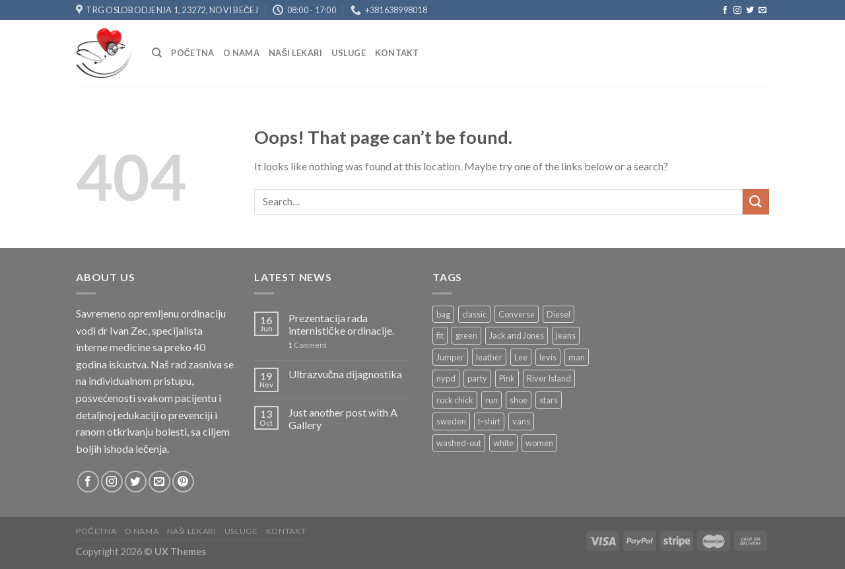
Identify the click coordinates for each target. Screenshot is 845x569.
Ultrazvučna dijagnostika (345, 374)
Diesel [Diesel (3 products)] (558, 314)
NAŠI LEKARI (295, 53)
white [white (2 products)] (503, 443)
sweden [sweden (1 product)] (451, 421)
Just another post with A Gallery (342, 418)
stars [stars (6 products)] (548, 400)
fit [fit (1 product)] (440, 335)
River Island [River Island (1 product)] (549, 378)
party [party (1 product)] (477, 378)
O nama (241, 53)
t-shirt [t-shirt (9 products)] (489, 421)
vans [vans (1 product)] (521, 421)
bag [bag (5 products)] (443, 314)
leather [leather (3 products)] (489, 357)
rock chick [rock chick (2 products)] (454, 400)
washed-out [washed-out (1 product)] (458, 443)
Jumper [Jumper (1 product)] (450, 357)
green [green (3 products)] (466, 335)
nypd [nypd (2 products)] (446, 378)
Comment (307, 345)
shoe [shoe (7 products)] (518, 400)
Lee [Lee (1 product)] (520, 357)
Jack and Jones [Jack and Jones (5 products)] (516, 335)
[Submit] (756, 202)
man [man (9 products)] (576, 357)
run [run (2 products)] (491, 400)
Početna (192, 53)
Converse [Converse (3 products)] (516, 314)
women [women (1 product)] (539, 443)
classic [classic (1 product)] (474, 314)
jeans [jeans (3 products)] (566, 335)
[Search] (157, 52)
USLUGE (348, 53)
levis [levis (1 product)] (548, 357)
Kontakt (397, 53)
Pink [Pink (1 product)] (507, 378)
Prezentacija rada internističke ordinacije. (341, 324)
